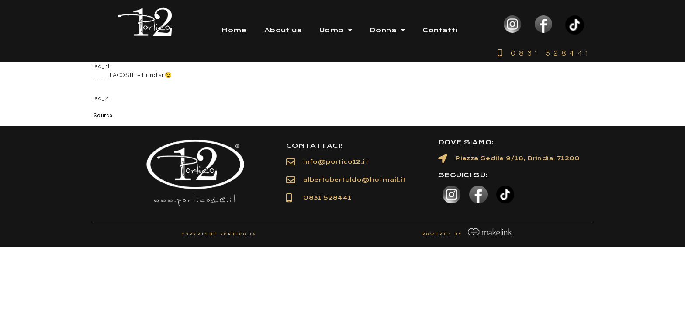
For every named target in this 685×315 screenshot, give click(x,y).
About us (283, 30)
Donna (387, 30)
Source (102, 115)
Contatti (439, 30)
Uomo (335, 30)
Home (234, 30)
